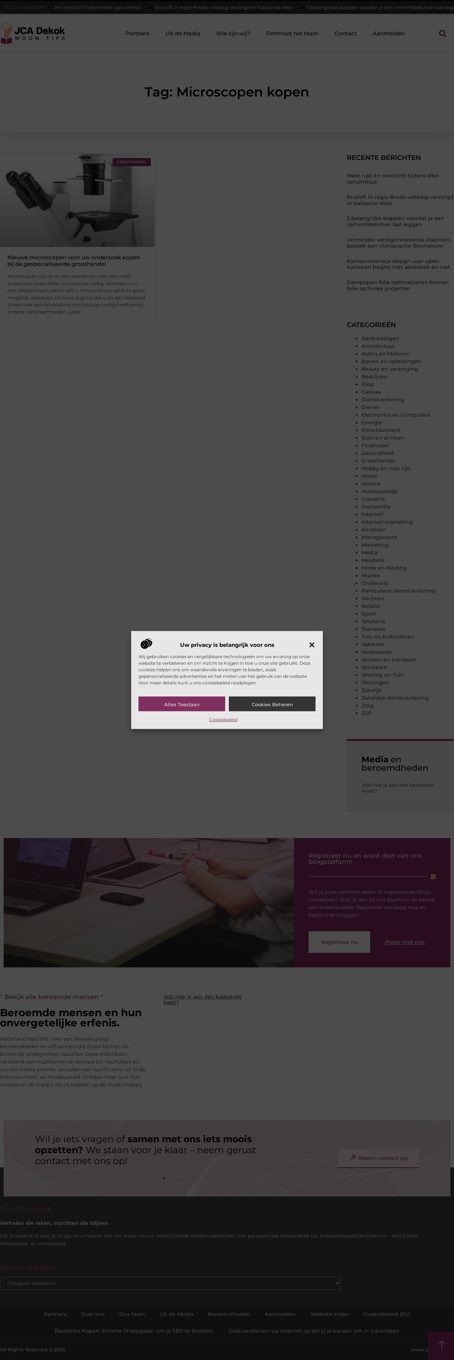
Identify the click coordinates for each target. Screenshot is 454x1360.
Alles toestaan (182, 704)
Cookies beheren (272, 704)
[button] (312, 644)
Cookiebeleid (223, 719)
